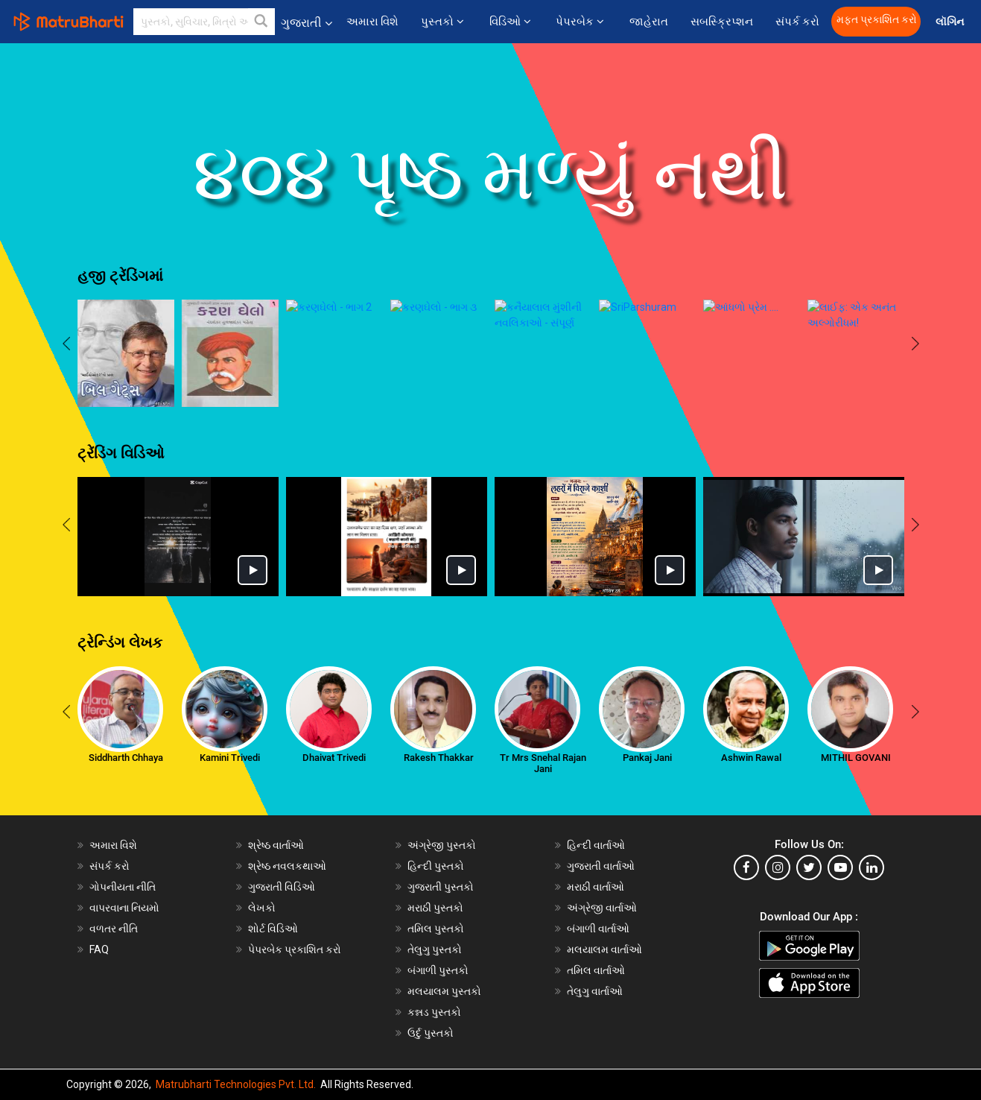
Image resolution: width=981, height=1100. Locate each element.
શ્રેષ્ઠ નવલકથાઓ (287, 866)
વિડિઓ (511, 21)
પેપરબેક (581, 21)
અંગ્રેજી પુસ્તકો (441, 845)
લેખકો (262, 908)
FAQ (99, 949)
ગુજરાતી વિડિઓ (281, 887)
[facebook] (746, 867)
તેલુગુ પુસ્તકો (434, 949)
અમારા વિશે (372, 21)
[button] (261, 21)
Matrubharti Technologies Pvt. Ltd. (236, 1084)
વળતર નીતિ (113, 929)
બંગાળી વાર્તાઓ (598, 929)
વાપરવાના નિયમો (125, 908)
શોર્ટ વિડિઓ (273, 929)
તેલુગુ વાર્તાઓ (595, 991)
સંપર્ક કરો (797, 21)
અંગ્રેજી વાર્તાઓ (602, 908)
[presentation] (66, 345)
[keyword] (204, 21)
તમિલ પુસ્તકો (435, 929)
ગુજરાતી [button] (306, 23)
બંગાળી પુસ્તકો (438, 970)
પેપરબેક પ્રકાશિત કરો (294, 949)
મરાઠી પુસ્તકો (435, 908)
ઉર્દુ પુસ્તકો (430, 1033)
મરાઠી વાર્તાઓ (595, 887)
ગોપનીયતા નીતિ (122, 887)
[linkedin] (871, 867)
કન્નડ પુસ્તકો (434, 1012)
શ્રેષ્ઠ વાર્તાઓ (276, 845)
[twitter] (809, 867)
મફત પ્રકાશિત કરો (876, 20)
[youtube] (840, 867)
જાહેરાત (648, 21)
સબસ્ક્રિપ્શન (721, 21)
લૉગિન (951, 22)
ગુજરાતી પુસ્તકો (440, 887)
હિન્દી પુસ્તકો (435, 866)
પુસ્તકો (443, 21)
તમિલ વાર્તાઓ (596, 970)
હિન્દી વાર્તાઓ (596, 845)
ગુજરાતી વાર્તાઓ (601, 866)
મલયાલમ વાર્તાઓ (604, 949)
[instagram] (777, 867)
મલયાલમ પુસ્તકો (444, 991)
